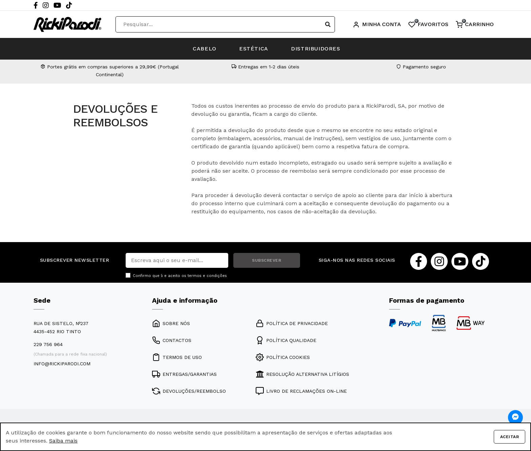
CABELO (204, 48)
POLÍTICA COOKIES (283, 357)
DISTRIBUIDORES (316, 48)
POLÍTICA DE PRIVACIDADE (292, 323)
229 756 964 (48, 344)
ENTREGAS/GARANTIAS (184, 374)
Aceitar (509, 436)
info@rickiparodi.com (62, 363)
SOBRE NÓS (171, 323)
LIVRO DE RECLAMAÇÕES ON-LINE (301, 391)
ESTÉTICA (253, 48)
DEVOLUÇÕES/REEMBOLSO (189, 391)
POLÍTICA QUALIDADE (286, 340)
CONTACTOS (171, 340)
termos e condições (207, 276)
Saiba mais (63, 440)
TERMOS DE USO (177, 357)
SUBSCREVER (266, 260)
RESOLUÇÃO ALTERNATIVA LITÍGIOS (302, 374)
